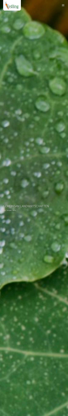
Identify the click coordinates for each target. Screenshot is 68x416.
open (63, 5)
